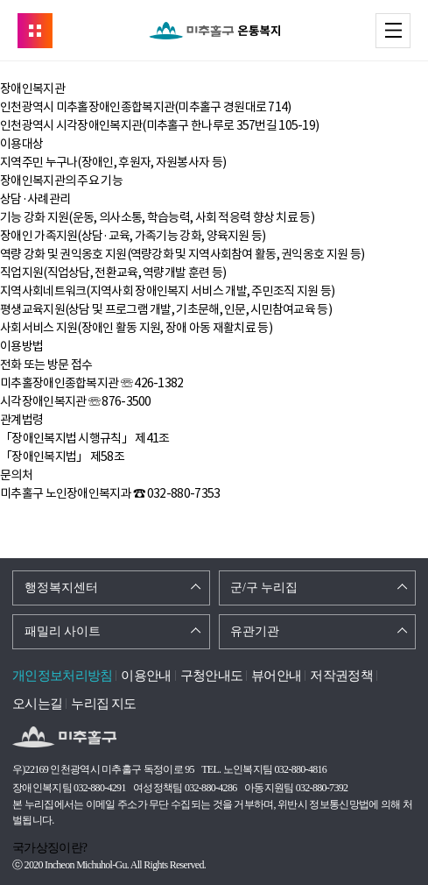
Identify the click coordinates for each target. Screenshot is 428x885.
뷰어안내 (276, 676)
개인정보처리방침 (62, 676)
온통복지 (214, 30)
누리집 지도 (104, 704)
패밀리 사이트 (63, 631)
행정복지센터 (61, 587)
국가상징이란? (49, 847)
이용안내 (146, 676)
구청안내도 (211, 676)
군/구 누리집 (264, 587)
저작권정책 (341, 676)
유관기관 (254, 631)
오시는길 (37, 704)
